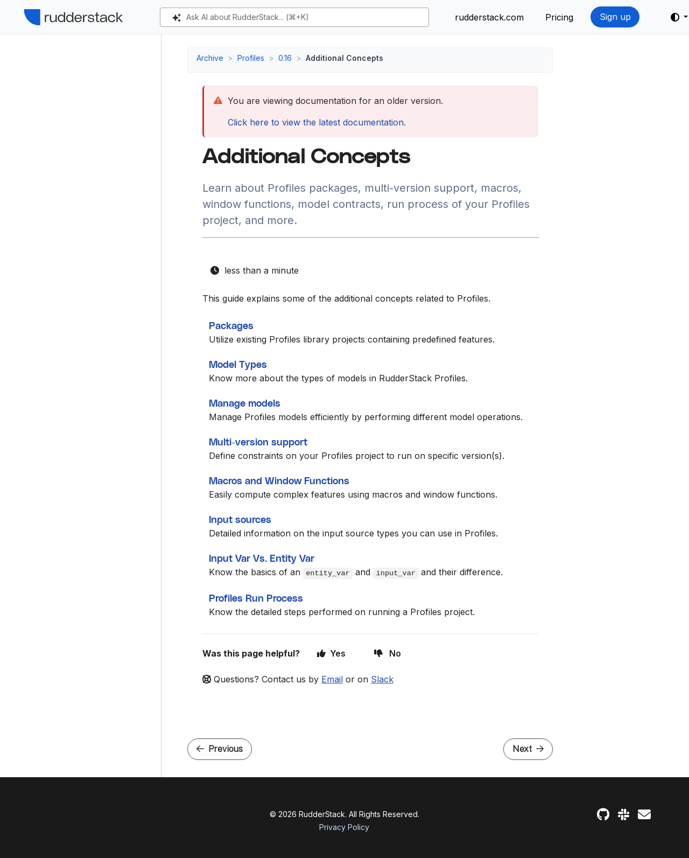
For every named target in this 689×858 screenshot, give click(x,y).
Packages (231, 326)
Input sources (240, 520)
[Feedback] (644, 814)
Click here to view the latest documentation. (317, 122)
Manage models (244, 404)
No (387, 653)
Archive (209, 57)
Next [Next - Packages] (528, 749)
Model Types (238, 365)
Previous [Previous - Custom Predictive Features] (219, 749)
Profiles (250, 57)
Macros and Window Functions (279, 481)
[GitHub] (603, 814)
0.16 (285, 57)
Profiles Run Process (256, 599)
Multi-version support (258, 443)
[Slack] (623, 814)
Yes (331, 653)
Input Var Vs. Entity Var (261, 559)
